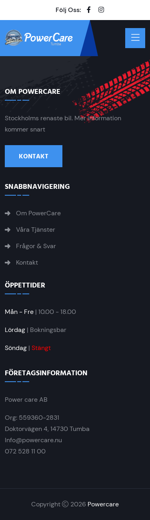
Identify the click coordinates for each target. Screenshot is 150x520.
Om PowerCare (38, 213)
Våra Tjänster (35, 230)
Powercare (103, 504)
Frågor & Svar (36, 246)
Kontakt (33, 156)
